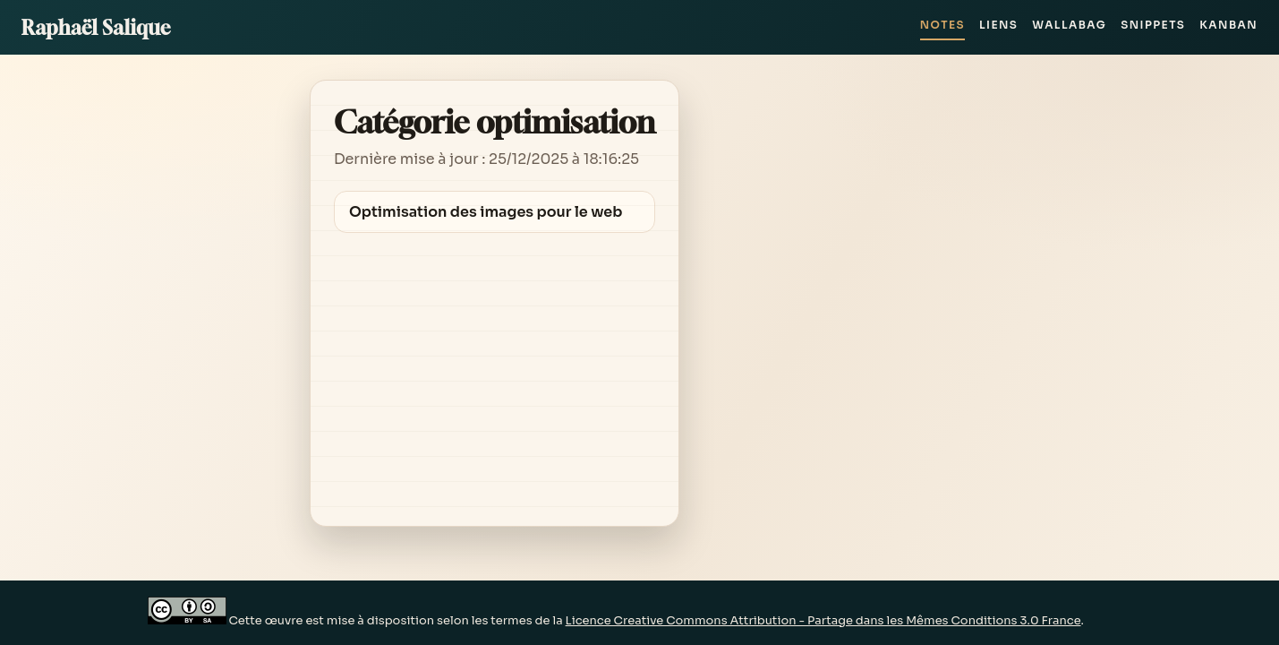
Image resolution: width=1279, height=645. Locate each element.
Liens (998, 24)
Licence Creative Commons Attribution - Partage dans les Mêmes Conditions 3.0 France (823, 620)
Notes (942, 24)
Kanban (1228, 24)
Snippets (1153, 24)
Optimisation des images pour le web (486, 211)
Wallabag (1069, 24)
